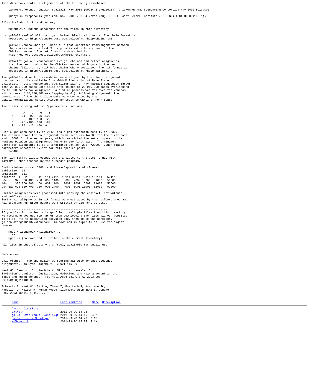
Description (111, 362)
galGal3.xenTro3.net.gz (30, 380)
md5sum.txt (20, 384)
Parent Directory (25, 369)
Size (95, 362)
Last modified (71, 362)
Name (15, 362)
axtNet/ (18, 373)
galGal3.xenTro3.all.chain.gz (35, 377)
